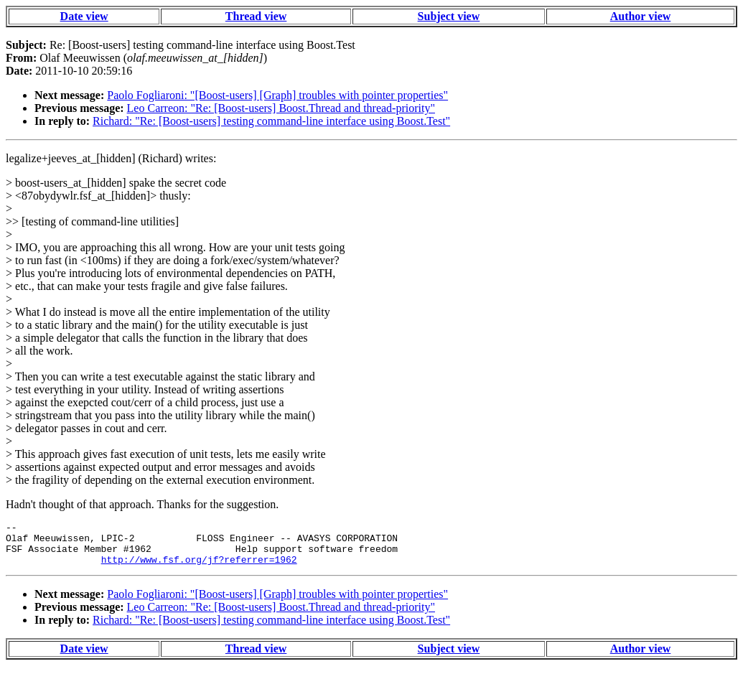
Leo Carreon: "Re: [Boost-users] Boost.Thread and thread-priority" (281, 108)
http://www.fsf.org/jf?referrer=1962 (199, 567)
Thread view (255, 16)
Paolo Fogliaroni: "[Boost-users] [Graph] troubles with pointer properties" (277, 95)
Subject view (449, 16)
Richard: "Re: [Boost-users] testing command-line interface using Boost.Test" (271, 121)
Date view (84, 16)
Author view (640, 16)
